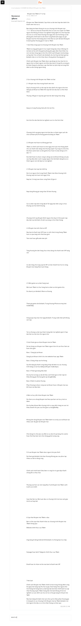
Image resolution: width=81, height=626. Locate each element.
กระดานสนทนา (16, 8)
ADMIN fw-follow (27, 8)
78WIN (28, 30)
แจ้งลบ (28, 19)
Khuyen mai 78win (40, 8)
